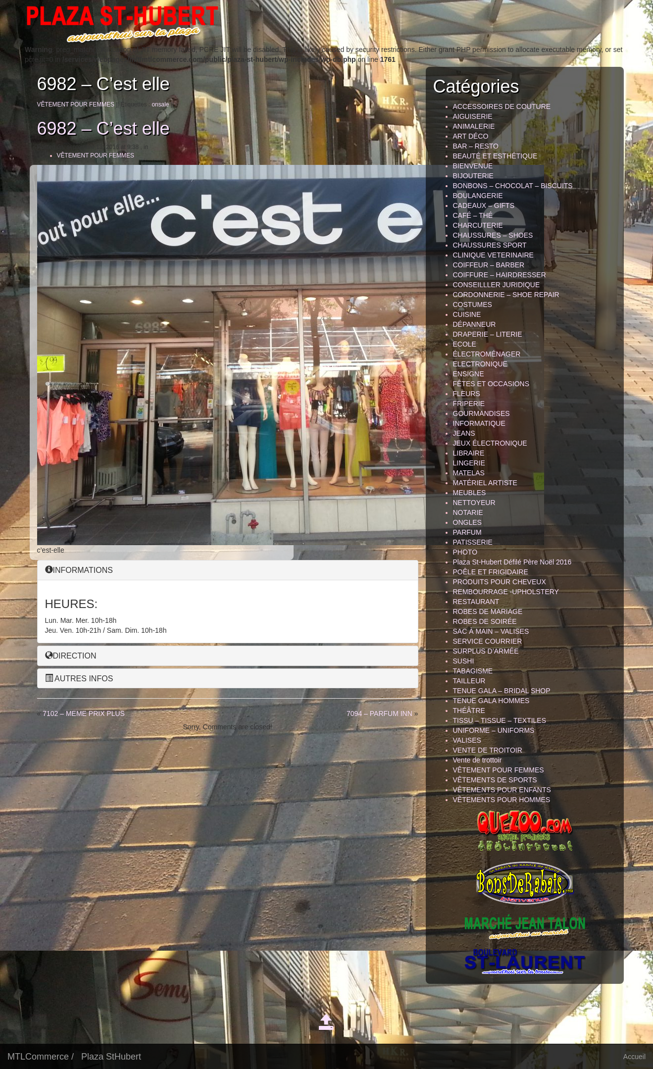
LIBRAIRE (469, 453)
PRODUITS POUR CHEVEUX (499, 582)
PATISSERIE (473, 542)
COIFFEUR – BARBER (489, 265)
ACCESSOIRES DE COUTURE (502, 106)
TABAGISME (473, 671)
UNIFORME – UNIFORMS (494, 730)
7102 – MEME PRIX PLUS (84, 713)
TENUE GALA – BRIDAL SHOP (502, 691)
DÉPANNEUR (474, 324)
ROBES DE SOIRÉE (485, 621)
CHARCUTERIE (478, 225)
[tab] (228, 570)
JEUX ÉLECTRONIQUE (490, 443)
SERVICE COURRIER (487, 641)
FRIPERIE (469, 403)
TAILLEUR (469, 681)
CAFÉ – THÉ (473, 215)
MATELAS (469, 473)
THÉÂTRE (469, 710)
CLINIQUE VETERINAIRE (493, 255)
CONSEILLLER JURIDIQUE (496, 285)
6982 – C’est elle (103, 128)
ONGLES (467, 522)
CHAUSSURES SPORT (490, 245)
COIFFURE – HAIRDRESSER (499, 275)
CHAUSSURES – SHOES (493, 235)
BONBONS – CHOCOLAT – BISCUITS (513, 186)
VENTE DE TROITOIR (487, 750)
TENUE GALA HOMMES (491, 701)
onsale (160, 104)
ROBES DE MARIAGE (488, 611)
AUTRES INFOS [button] (79, 678)
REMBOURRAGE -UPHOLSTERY (506, 592)
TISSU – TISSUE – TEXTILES (500, 720)
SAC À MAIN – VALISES (491, 631)
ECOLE (464, 344)
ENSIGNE (468, 374)
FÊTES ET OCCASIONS (491, 384)
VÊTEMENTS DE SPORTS (495, 780)
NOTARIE (468, 512)
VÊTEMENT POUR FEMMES (75, 104)
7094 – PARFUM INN (379, 713)
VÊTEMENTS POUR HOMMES (502, 800)
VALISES (467, 740)
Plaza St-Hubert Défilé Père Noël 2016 (512, 562)
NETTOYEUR (474, 503)
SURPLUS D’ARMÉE (486, 651)
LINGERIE (469, 463)
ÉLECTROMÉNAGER (487, 354)
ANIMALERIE (474, 126)
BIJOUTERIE (473, 176)
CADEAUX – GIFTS (483, 205)
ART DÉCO (471, 136)
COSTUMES (472, 304)
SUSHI (463, 661)
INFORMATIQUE (479, 423)
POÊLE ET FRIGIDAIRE (490, 572)
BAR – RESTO (476, 146)
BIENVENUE (473, 166)
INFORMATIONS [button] (79, 570)
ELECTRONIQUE (480, 364)
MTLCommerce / (40, 1057)
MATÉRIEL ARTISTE (485, 483)
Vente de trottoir (477, 760)
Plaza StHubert (111, 1057)
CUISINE (467, 314)
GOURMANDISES (481, 413)
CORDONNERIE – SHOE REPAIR (506, 295)
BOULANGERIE (478, 196)
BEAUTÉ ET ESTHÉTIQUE (495, 156)
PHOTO (465, 552)
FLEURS (466, 394)
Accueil (634, 1057)
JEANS (464, 433)
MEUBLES (469, 493)
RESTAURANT (476, 602)
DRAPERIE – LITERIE (487, 334)
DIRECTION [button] (71, 656)
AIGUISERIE (473, 116)
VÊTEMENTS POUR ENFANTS (502, 790)
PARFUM (467, 532)
